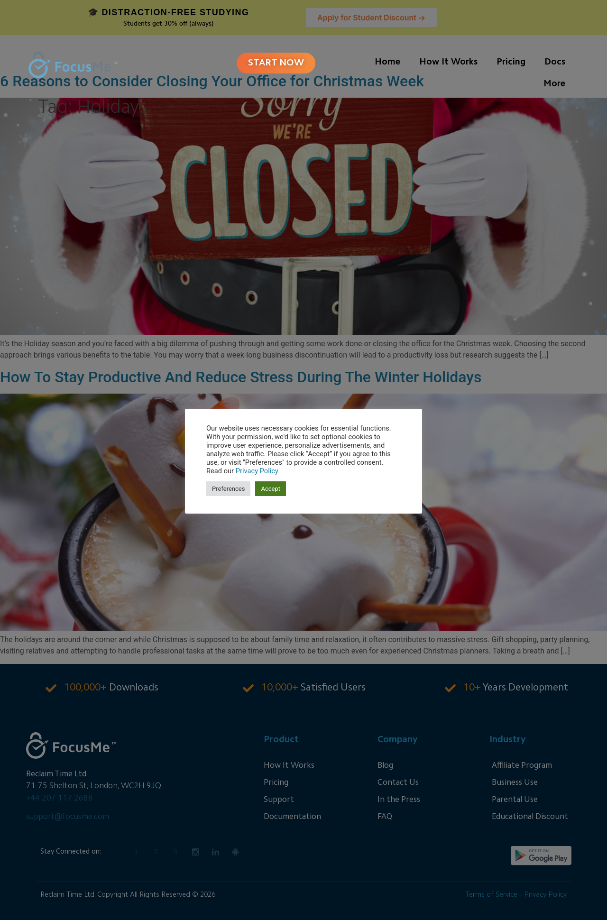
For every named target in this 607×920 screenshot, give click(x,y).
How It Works (448, 62)
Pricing (511, 62)
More (554, 84)
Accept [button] (270, 488)
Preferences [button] (228, 488)
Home (387, 62)
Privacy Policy (257, 471)
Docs (554, 62)
